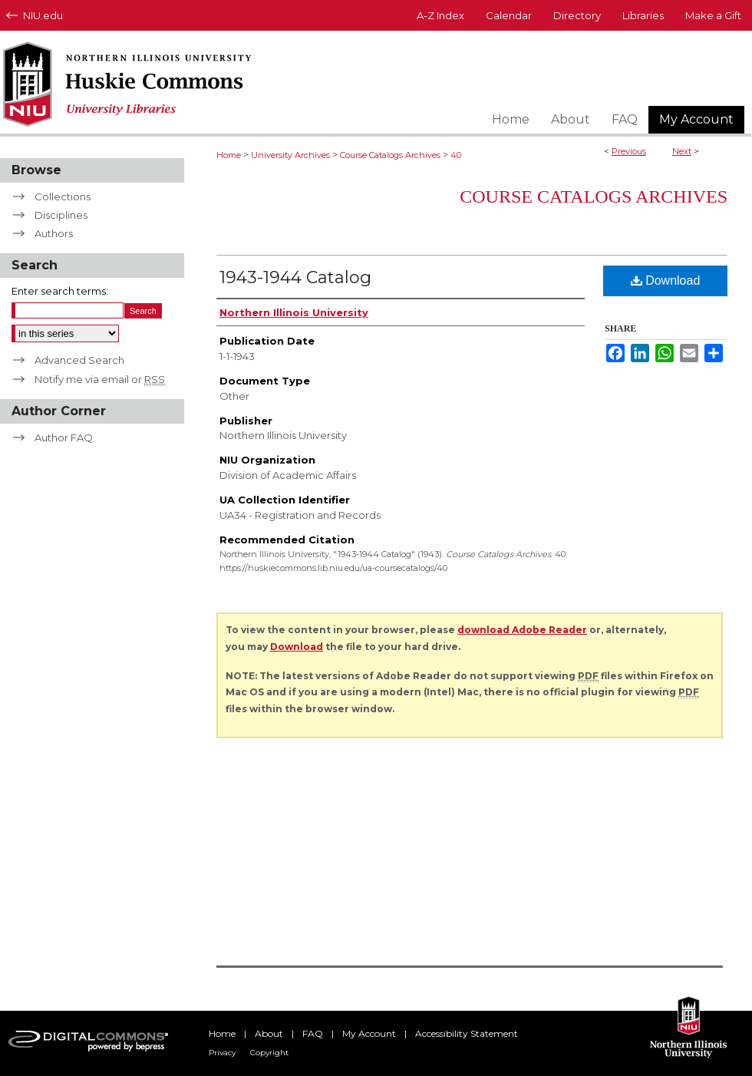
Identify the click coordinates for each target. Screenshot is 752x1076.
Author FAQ (64, 437)
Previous (629, 151)
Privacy (222, 1053)
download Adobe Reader (522, 629)
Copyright (269, 1053)
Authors (54, 233)
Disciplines (61, 215)
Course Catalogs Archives (390, 155)
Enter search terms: (60, 291)
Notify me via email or (100, 379)
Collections (63, 196)
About (269, 1033)
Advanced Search (79, 360)
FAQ (312, 1033)
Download (666, 280)
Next (681, 151)
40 (455, 155)
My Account (369, 1033)
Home (228, 155)
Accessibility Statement (466, 1033)
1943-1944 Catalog (295, 277)
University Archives (290, 155)
